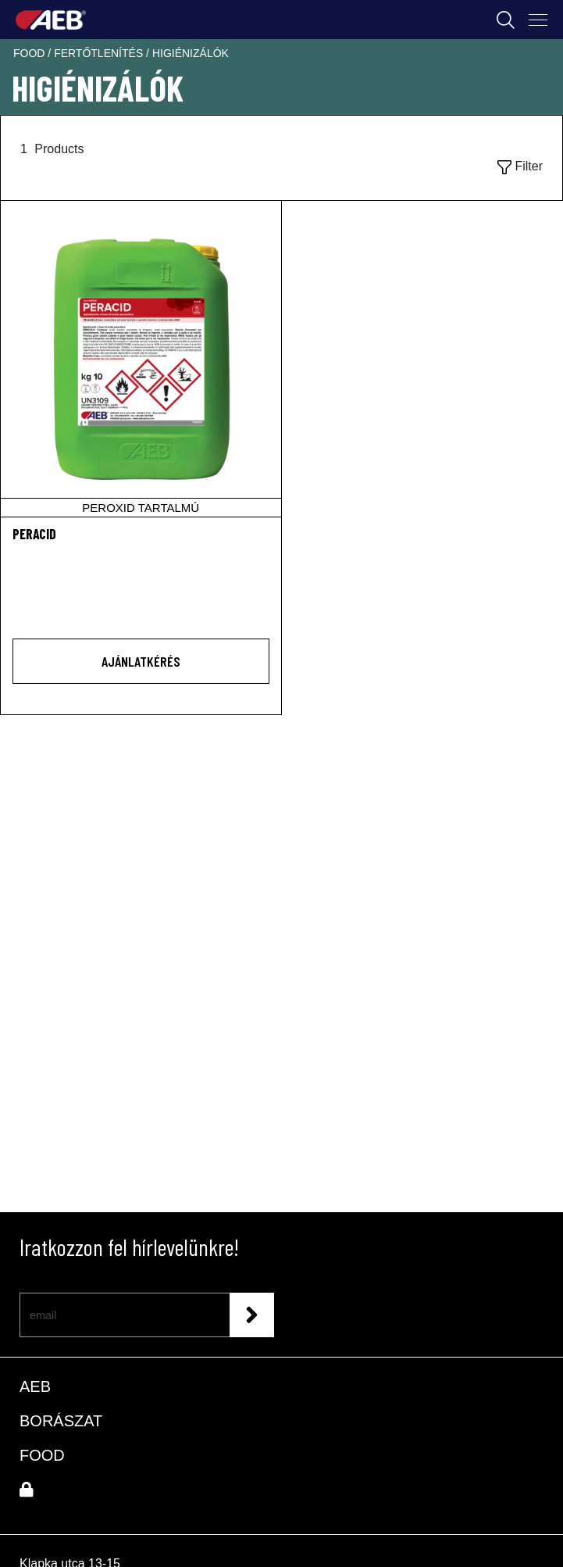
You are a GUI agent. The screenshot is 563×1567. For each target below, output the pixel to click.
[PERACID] (141, 359)
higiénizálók (190, 53)
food (30, 53)
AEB (35, 1386)
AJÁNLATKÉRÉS (141, 661)
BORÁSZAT (61, 1420)
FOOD (42, 1455)
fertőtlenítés (100, 53)
